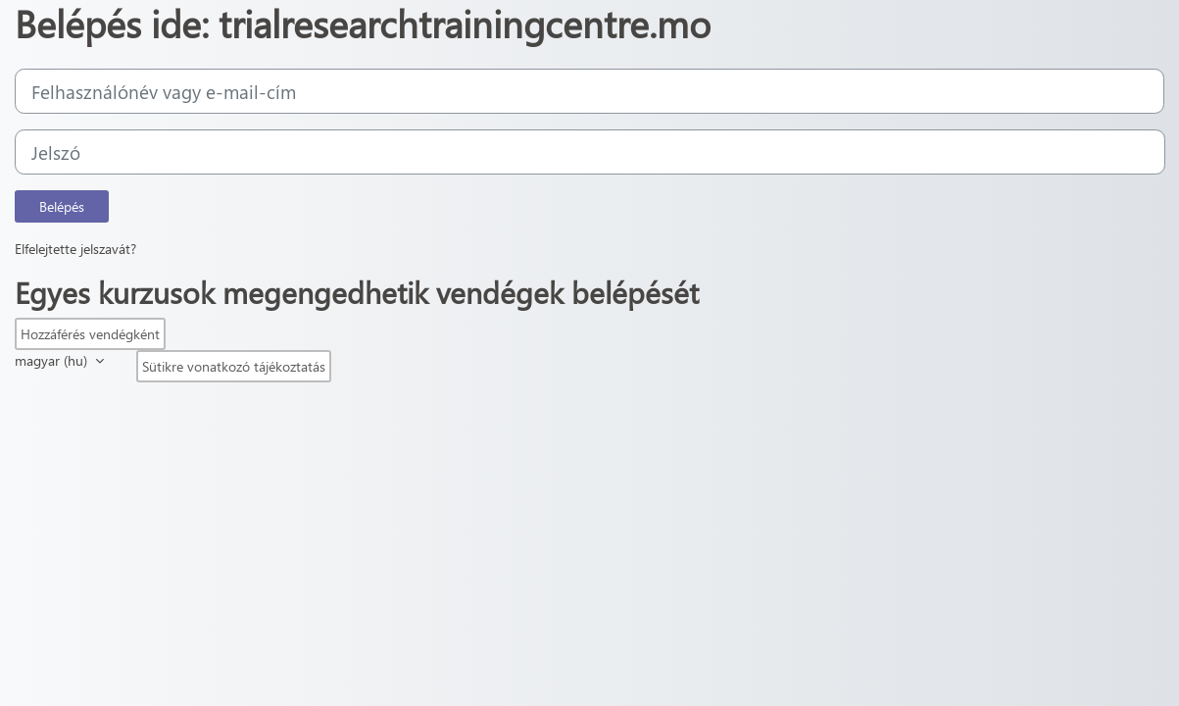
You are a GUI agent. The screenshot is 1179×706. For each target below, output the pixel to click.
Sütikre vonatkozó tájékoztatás (233, 366)
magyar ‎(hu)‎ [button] (53, 360)
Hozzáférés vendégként (90, 334)
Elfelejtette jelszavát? (75, 248)
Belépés (61, 206)
